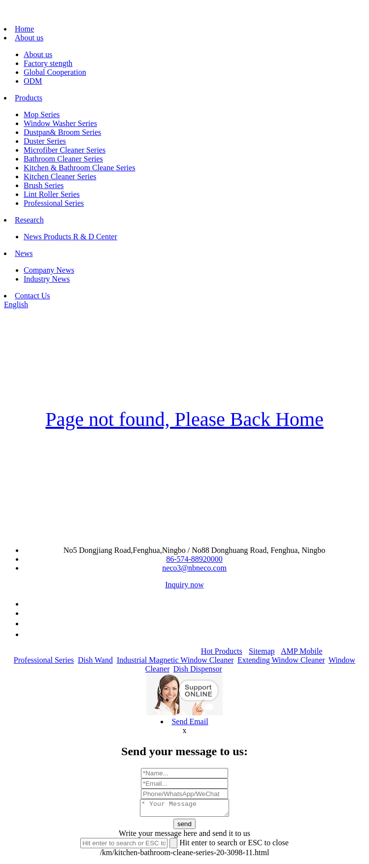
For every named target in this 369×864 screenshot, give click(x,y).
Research (29, 220)
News (24, 253)
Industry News (47, 279)
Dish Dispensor (197, 669)
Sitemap (261, 651)
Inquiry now (184, 584)
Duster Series (45, 141)
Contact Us (32, 295)
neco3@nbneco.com (194, 568)
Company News (49, 270)
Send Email (189, 721)
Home (24, 29)
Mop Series (42, 114)
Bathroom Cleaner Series (63, 159)
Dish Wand (95, 660)
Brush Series (44, 185)
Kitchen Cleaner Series (60, 176)
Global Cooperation (55, 72)
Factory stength (48, 63)
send (184, 827)
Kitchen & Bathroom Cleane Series (79, 167)
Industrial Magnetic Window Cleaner (175, 660)
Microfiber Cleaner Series (64, 150)
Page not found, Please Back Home (184, 419)
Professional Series (54, 203)
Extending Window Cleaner (281, 660)
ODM (33, 81)
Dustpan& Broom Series (62, 132)
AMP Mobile (301, 651)
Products (28, 98)
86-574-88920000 (194, 559)
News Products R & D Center (70, 236)
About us (29, 37)
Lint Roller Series (52, 194)
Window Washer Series (60, 123)
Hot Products (221, 651)
